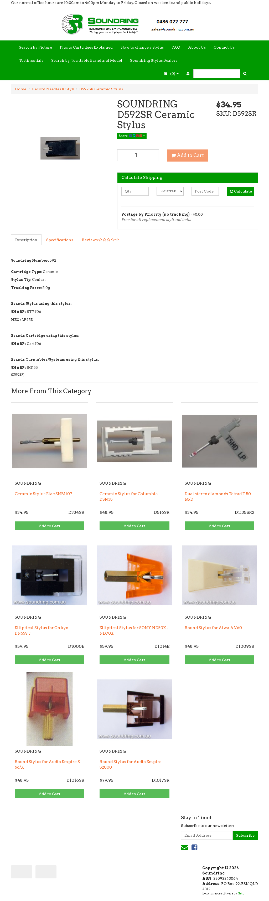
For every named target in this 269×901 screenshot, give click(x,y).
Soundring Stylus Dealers (153, 60)
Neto (240, 893)
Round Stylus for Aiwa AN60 (213, 627)
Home (20, 89)
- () (171, 73)
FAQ (176, 47)
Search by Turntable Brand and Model (86, 60)
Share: (132, 136)
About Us (197, 47)
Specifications (59, 240)
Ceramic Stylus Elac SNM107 (43, 493)
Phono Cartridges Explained (86, 47)
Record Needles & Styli (53, 89)
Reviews (100, 240)
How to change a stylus (142, 47)
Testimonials (31, 60)
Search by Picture (35, 47)
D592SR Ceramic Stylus (101, 89)
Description (26, 240)
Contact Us (224, 47)
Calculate (241, 191)
